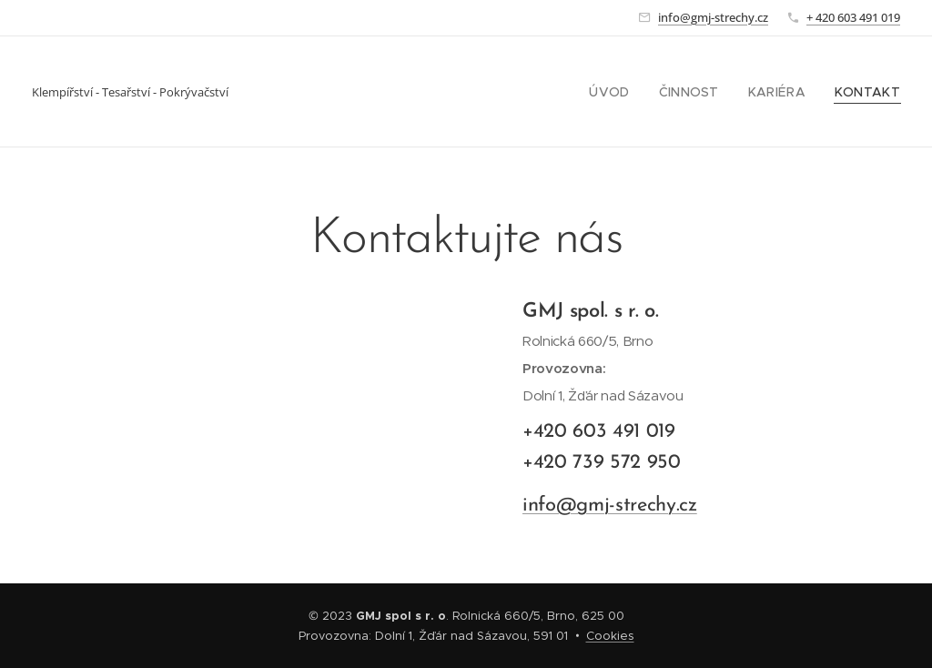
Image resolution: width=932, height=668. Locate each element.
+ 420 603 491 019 (853, 17)
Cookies (610, 635)
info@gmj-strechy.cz (713, 17)
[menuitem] (631, 92)
